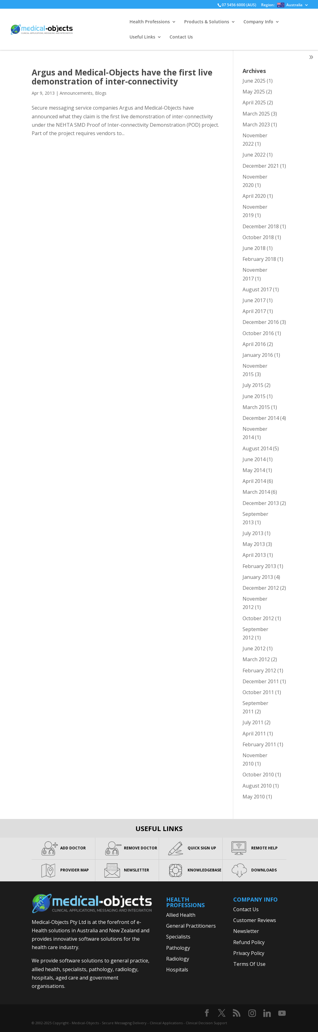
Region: (281, 5)
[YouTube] (282, 1013)
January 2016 (258, 355)
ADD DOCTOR (73, 848)
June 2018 (254, 248)
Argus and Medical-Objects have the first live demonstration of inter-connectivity (122, 77)
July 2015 (253, 385)
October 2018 (258, 237)
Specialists (178, 936)
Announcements (76, 93)
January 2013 (258, 577)
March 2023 (256, 124)
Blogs (101, 93)
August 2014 (257, 448)
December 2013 (261, 503)
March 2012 (256, 659)
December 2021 (261, 165)
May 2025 (254, 91)
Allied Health (180, 915)
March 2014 (256, 492)
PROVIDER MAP (74, 870)
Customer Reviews (254, 920)
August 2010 (257, 785)
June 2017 (254, 300)
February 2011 (259, 744)
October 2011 (258, 692)
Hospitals (177, 969)
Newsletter (246, 931)
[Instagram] (252, 1013)
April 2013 (254, 555)
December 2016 (261, 322)
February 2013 (259, 566)
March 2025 (256, 113)
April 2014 (254, 481)
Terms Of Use (249, 964)
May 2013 (254, 544)
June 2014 (254, 459)
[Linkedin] (267, 1013)
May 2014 (254, 470)
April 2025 (254, 102)
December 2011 (261, 681)
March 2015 (256, 407)
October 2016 (258, 333)
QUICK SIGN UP (202, 848)
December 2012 (261, 587)
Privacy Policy (248, 953)
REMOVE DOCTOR (140, 848)
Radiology (177, 958)
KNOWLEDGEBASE (204, 870)
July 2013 (253, 533)
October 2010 (258, 774)
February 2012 (259, 670)
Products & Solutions (206, 22)
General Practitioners (191, 925)
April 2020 (254, 196)
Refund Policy (249, 942)
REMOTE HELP (264, 848)
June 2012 (254, 648)
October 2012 (258, 618)
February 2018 (259, 259)
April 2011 (254, 733)
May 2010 (254, 796)
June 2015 (254, 396)
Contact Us (181, 37)
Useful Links (142, 37)
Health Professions (149, 22)
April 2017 (254, 311)
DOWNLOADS (264, 870)
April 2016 (254, 344)
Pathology (178, 947)
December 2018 (261, 226)
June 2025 (254, 80)
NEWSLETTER (136, 870)
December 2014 (261, 418)
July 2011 (253, 722)
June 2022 (254, 154)
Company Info (258, 22)
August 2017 (257, 289)
